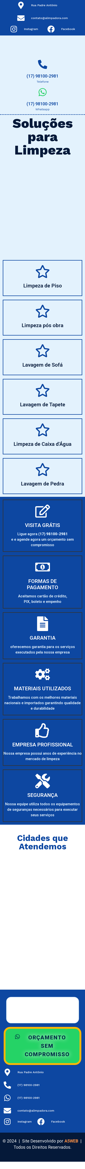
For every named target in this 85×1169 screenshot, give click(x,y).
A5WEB (71, 1141)
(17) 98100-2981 (42, 76)
